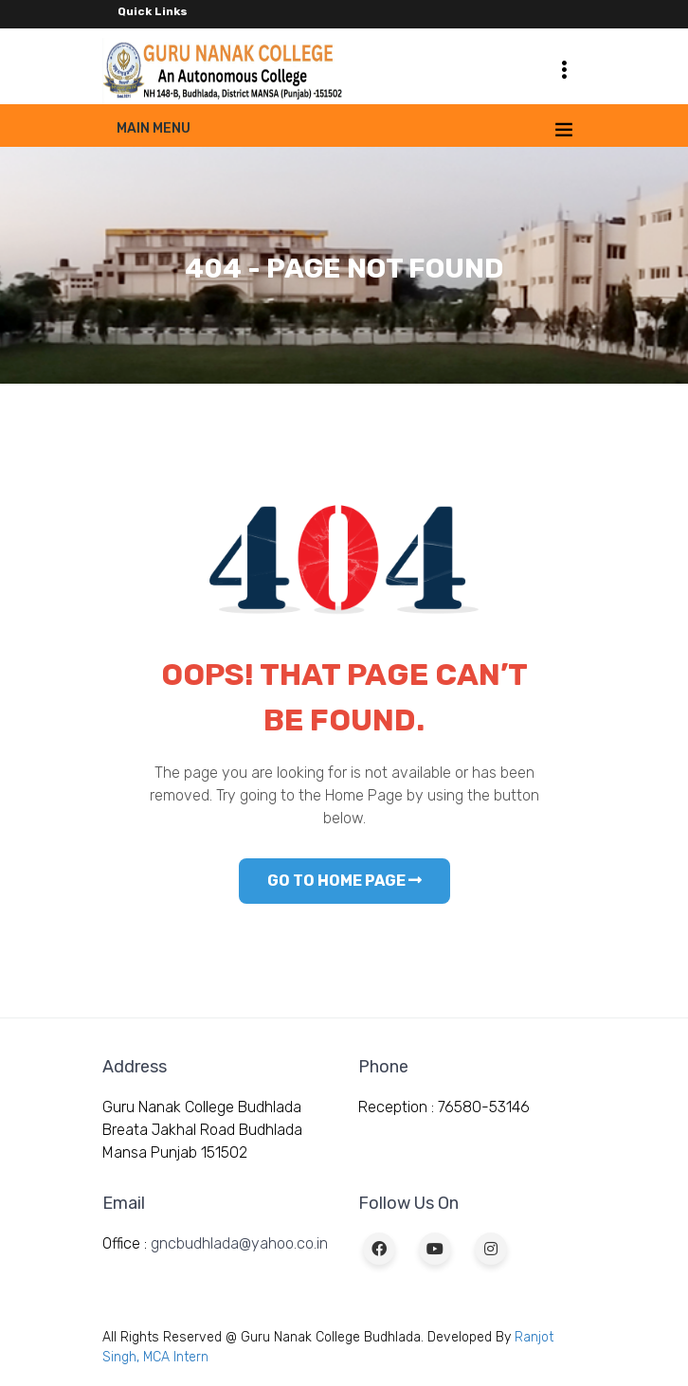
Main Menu (153, 128)
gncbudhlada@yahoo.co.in (239, 1243)
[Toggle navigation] (564, 69)
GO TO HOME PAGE (344, 881)
